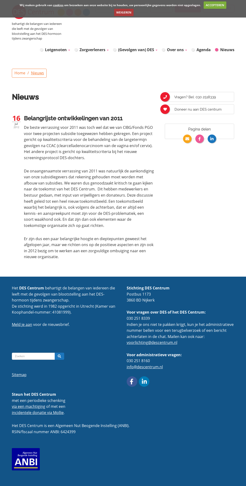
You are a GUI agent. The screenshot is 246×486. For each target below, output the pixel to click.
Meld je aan (22, 324)
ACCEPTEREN (215, 5)
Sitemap (19, 374)
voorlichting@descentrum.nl (152, 342)
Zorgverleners (94, 49)
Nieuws (227, 49)
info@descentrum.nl (145, 366)
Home (19, 73)
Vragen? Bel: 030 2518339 (190, 97)
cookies (58, 5)
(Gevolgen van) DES (137, 49)
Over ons (177, 49)
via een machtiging (28, 406)
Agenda (204, 49)
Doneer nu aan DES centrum (193, 109)
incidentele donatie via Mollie (38, 412)
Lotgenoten (57, 49)
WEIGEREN (123, 12)
